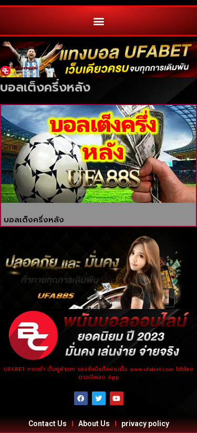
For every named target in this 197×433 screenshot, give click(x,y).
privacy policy (145, 423)
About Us (94, 423)
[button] (98, 20)
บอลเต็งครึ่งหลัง (34, 219)
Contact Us (47, 423)
